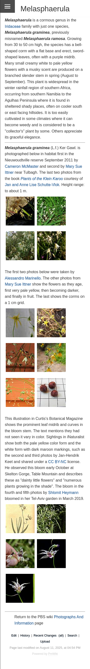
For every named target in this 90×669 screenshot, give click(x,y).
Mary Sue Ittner (18, 284)
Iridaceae (13, 26)
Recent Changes (45, 635)
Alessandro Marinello (23, 278)
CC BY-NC (57, 462)
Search (72, 635)
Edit (14, 635)
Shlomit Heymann (63, 492)
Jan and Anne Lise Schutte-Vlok (32, 185)
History (25, 635)
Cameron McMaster (21, 166)
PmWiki (53, 654)
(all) (61, 635)
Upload (45, 641)
